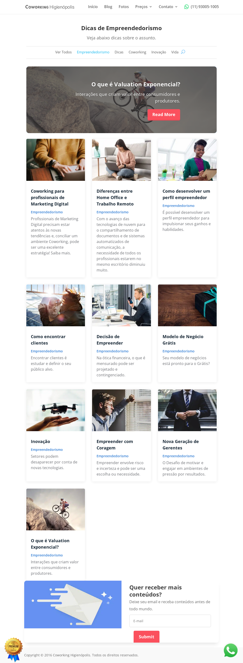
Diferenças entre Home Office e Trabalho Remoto (115, 197)
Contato (166, 7)
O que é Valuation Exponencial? (135, 84)
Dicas (119, 52)
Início (93, 7)
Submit (146, 637)
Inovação (158, 52)
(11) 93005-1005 (201, 7)
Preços (141, 7)
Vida (174, 52)
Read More (163, 114)
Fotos (124, 7)
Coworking (137, 52)
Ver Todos (63, 52)
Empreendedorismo (93, 52)
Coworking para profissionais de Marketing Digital (50, 197)
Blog (108, 7)
